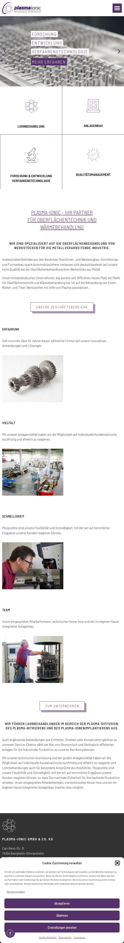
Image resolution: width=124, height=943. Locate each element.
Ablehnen (62, 915)
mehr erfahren (49, 61)
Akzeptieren (62, 903)
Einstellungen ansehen (62, 927)
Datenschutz (65, 937)
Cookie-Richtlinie (48, 937)
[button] (117, 863)
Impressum (79, 937)
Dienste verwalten (16, 891)
